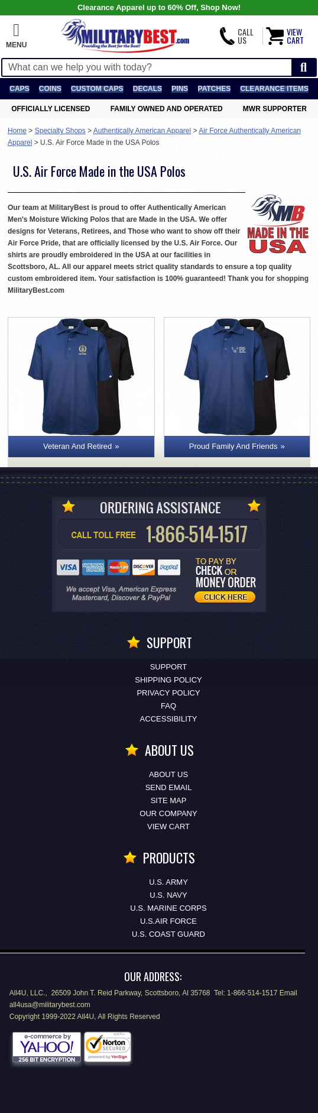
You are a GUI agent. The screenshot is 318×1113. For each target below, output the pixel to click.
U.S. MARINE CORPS (168, 908)
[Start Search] (303, 67)
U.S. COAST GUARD (168, 934)
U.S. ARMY (168, 882)
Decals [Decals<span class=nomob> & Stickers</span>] (147, 89)
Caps (19, 89)
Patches (214, 89)
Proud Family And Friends (233, 446)
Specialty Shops (60, 131)
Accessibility (168, 718)
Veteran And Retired (77, 446)
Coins (50, 89)
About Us (168, 774)
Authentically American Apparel (142, 131)
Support (168, 666)
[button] (16, 36)
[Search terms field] (146, 67)
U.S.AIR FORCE (168, 921)
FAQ (168, 705)
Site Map (169, 800)
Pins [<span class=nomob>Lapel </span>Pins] (179, 89)
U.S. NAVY (168, 895)
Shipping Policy (168, 679)
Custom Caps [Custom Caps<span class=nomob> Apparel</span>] (97, 89)
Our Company (168, 813)
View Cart (168, 826)
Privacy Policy (168, 692)
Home (17, 131)
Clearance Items (274, 89)
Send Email (168, 787)
